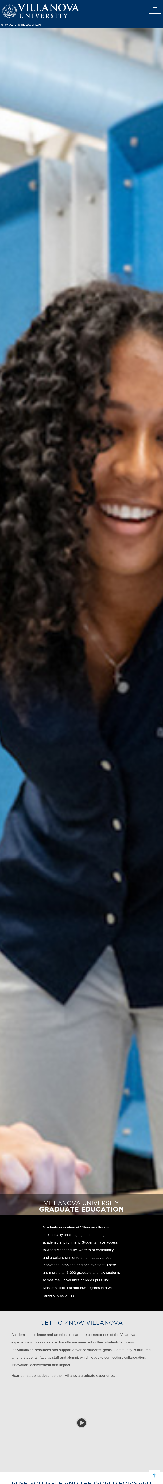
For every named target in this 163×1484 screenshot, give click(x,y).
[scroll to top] (154, 1475)
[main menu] (155, 8)
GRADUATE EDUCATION (21, 24)
